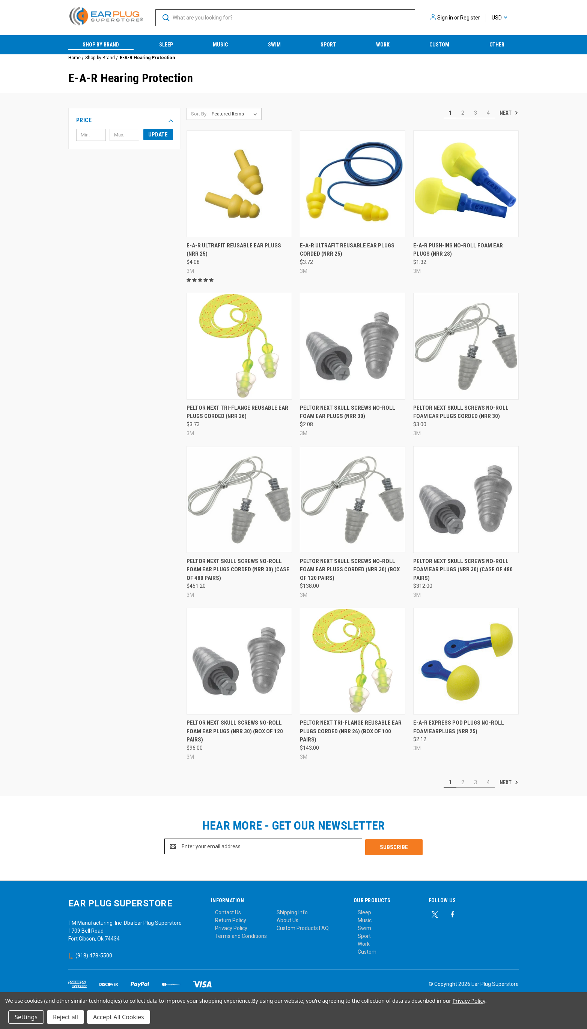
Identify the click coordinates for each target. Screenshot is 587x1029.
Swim (274, 45)
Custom (439, 45)
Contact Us (228, 912)
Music (220, 45)
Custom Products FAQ (303, 927)
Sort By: (199, 114)
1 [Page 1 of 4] (450, 113)
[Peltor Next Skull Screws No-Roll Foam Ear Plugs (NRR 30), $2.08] (352, 346)
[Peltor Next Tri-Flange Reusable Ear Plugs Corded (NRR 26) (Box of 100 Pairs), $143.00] (352, 661)
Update (158, 134)
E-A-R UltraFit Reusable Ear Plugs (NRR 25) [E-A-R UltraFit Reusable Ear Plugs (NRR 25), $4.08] (234, 250)
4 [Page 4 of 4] (488, 113)
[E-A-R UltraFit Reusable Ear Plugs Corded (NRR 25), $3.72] (352, 184)
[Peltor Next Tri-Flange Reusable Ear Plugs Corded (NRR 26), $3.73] (239, 346)
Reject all (65, 1017)
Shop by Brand (101, 45)
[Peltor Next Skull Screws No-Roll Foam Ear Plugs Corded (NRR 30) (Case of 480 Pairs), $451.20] (239, 499)
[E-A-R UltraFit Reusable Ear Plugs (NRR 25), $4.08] (239, 184)
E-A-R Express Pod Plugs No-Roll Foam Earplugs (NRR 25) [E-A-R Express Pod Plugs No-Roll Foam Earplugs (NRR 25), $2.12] (458, 727)
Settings (26, 1017)
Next (509, 113)
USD (499, 18)
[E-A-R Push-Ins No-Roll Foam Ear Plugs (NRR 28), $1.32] (466, 184)
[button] (124, 120)
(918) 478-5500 (90, 955)
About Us (287, 920)
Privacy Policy (231, 927)
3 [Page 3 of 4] (475, 113)
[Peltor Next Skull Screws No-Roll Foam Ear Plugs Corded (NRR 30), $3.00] (466, 346)
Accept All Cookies (118, 1017)
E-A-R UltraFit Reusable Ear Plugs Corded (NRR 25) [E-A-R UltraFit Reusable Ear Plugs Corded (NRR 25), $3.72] (347, 250)
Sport (328, 45)
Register (470, 18)
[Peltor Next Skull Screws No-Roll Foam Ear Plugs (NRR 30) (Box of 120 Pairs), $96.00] (239, 661)
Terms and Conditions (241, 935)
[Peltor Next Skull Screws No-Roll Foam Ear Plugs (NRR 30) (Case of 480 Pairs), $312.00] (466, 499)
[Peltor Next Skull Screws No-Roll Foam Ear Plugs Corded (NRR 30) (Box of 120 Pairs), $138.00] (352, 499)
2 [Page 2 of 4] (462, 113)
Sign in (445, 18)
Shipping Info (292, 912)
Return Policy (230, 920)
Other (496, 45)
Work (383, 45)
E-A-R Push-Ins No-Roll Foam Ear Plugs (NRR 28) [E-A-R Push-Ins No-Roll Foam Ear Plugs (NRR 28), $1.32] (458, 250)
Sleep (166, 45)
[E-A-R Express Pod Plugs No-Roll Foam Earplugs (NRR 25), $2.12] (466, 661)
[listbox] (236, 114)
